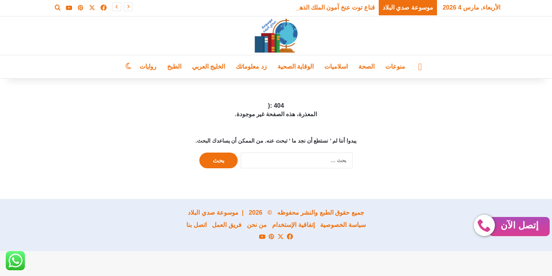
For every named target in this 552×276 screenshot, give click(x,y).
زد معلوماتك (251, 66)
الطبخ (174, 66)
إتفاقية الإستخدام (293, 225)
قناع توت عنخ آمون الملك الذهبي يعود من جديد (316, 7)
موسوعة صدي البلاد (213, 212)
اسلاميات (336, 66)
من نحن (256, 225)
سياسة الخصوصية (342, 225)
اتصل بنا (196, 225)
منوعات (395, 66)
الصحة (366, 66)
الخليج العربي (208, 66)
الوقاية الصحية (296, 66)
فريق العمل (226, 225)
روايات (148, 66)
